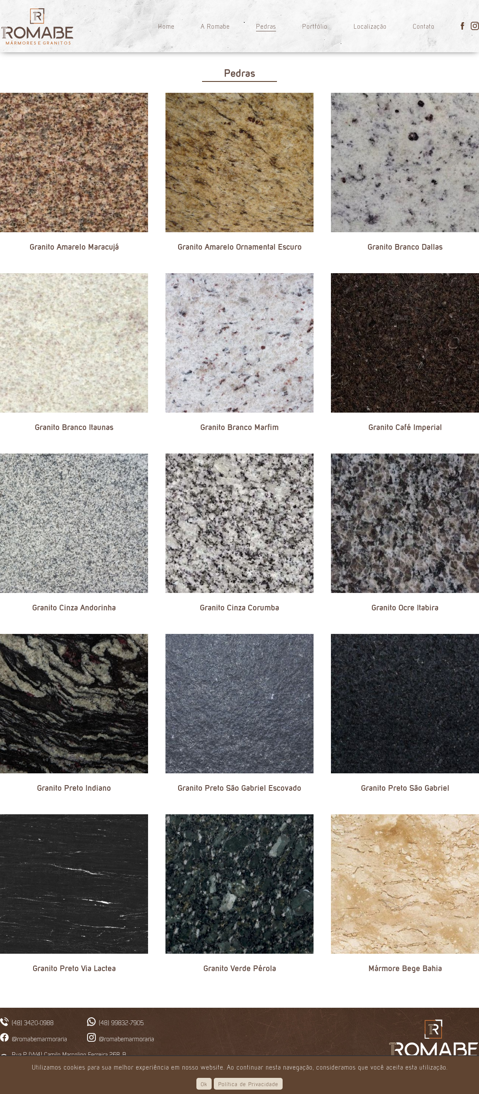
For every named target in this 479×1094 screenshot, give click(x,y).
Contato (424, 26)
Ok (204, 1083)
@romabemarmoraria (39, 1038)
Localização (370, 26)
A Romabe (215, 26)
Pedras (266, 26)
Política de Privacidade (248, 1083)
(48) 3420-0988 (33, 1022)
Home (166, 26)
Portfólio (314, 26)
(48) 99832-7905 (121, 1022)
